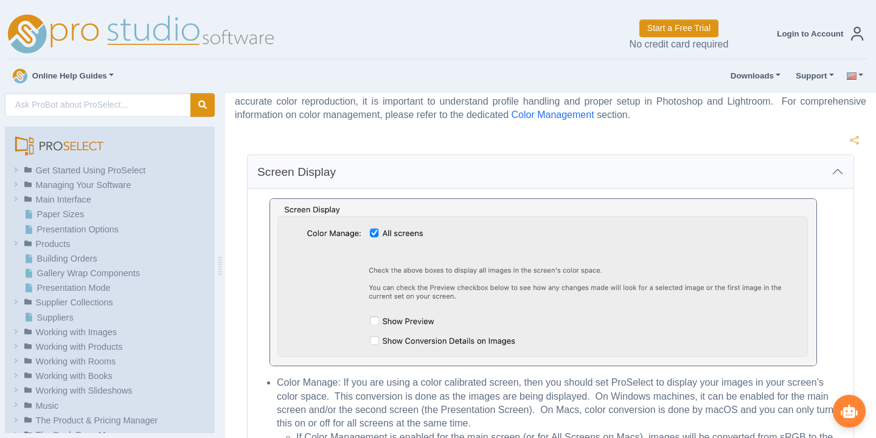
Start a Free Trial (679, 28)
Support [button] (808, 76)
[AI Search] (98, 105)
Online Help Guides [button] (60, 76)
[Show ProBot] (848, 410)
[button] (817, 34)
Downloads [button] (749, 76)
